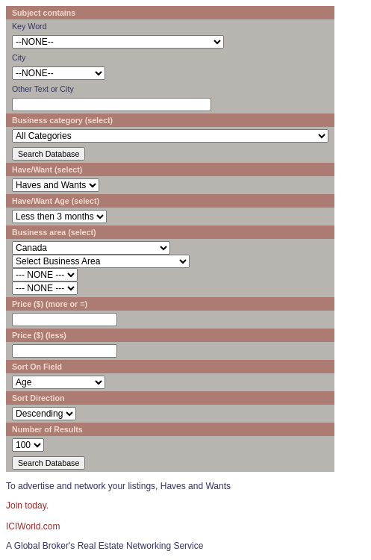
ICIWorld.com (33, 526)
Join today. (27, 505)
